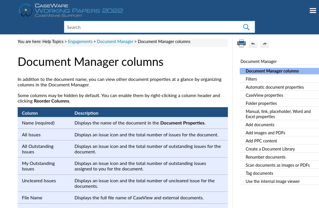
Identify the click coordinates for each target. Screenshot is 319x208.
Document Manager (115, 41)
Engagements (80, 41)
